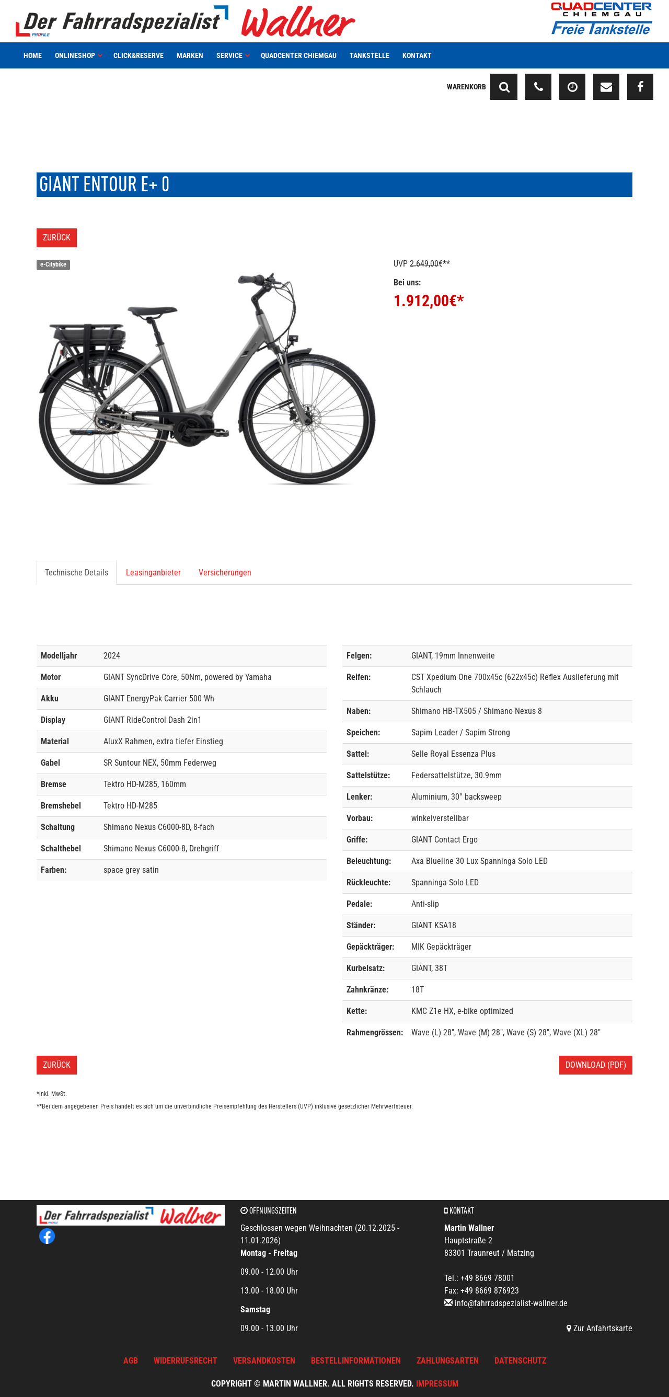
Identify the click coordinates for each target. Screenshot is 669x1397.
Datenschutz (520, 1361)
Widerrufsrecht (185, 1361)
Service (233, 55)
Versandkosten (264, 1361)
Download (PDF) (596, 1065)
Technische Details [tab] (76, 573)
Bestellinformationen (356, 1361)
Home (33, 55)
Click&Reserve (138, 55)
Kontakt (417, 55)
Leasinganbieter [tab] (153, 573)
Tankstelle (369, 55)
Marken (190, 55)
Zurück (57, 238)
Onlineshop (79, 55)
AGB (130, 1361)
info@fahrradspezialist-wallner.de (511, 1303)
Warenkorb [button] (466, 87)
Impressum (437, 1384)
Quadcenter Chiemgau (299, 55)
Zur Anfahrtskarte (599, 1328)
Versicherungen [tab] (225, 573)
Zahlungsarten (448, 1361)
